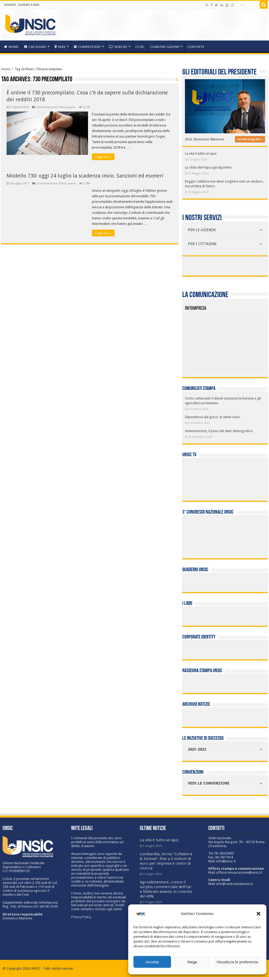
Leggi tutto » (103, 157)
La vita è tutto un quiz (200, 153)
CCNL (140, 47)
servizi (118, 47)
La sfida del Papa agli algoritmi (208, 167)
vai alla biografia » (249, 139)
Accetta (152, 962)
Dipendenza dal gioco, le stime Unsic (212, 417)
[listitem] (241, 342)
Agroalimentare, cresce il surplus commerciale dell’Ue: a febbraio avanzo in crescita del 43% (166, 889)
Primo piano (67, 107)
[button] (258, 913)
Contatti (196, 47)
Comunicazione (164, 47)
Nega (192, 962)
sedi (60, 47)
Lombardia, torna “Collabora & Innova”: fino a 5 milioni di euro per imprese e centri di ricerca (166, 861)
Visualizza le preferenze (237, 962)
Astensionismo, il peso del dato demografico (219, 431)
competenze (87, 47)
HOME (11, 47)
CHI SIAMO (35, 47)
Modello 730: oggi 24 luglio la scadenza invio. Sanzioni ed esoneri (85, 176)
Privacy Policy (81, 917)
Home (5, 69)
